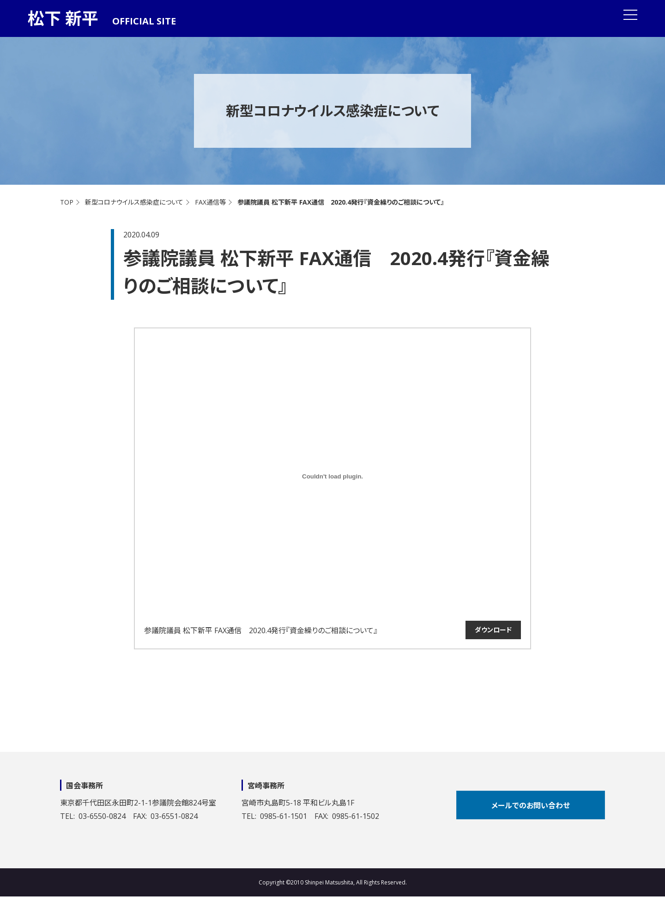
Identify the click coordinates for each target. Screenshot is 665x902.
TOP (66, 202)
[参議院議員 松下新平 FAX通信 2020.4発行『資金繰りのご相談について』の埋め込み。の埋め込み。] (332, 476)
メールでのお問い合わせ (530, 805)
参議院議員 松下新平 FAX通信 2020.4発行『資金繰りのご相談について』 (260, 630)
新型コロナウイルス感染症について (134, 202)
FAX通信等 (210, 202)
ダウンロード (493, 629)
